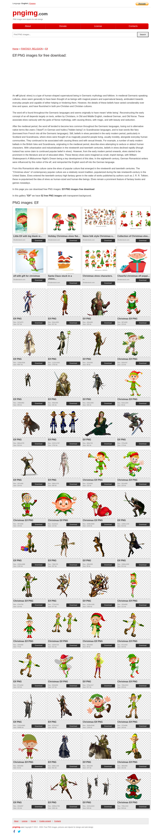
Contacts (133, 26)
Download (38, 241)
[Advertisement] (34, 76)
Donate (63, 26)
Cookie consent (45, 821)
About (28, 26)
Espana (32, 3)
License (98, 26)
